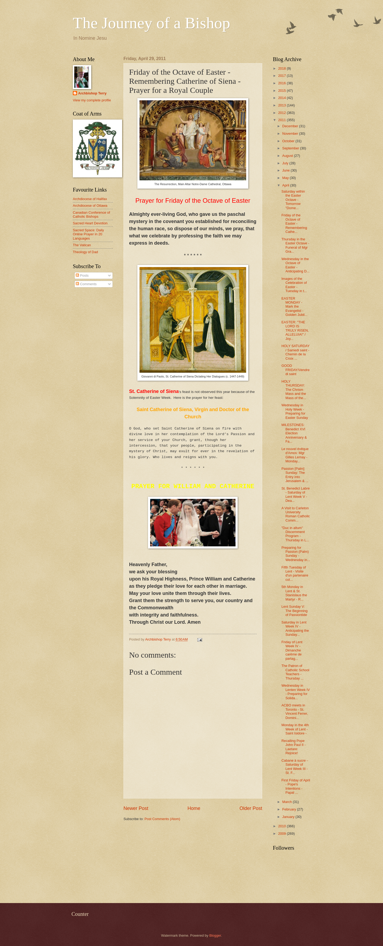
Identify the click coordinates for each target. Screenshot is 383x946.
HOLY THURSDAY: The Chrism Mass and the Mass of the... (293, 389)
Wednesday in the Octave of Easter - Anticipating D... (295, 265)
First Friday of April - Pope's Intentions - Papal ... (295, 786)
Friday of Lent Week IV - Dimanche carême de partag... (291, 650)
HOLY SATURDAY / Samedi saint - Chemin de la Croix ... (295, 352)
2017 (282, 76)
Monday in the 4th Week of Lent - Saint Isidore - (295, 729)
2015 (282, 91)
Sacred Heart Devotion (90, 223)
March (287, 802)
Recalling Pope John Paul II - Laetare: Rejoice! (293, 747)
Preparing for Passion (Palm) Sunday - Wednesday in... (295, 554)
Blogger (215, 935)
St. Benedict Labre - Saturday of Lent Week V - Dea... (295, 494)
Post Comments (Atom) (162, 819)
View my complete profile (92, 100)
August (288, 156)
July (285, 163)
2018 (282, 68)
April (286, 185)
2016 (282, 83)
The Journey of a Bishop (151, 23)
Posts (82, 275)
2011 (282, 120)
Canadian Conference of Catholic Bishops (91, 214)
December (290, 126)
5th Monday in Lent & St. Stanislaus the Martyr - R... (294, 593)
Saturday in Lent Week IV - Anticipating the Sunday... (295, 628)
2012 (282, 113)
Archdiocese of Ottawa (90, 206)
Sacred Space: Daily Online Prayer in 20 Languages (88, 234)
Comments (86, 284)
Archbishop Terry (92, 93)
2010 (282, 826)
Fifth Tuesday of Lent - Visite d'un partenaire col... (294, 573)
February (289, 809)
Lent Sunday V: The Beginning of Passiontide (294, 611)
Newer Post (135, 808)
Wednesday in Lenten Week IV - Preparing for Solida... (295, 691)
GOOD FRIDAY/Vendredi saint (295, 370)
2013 (282, 105)
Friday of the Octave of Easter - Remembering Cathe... (294, 223)
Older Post (251, 808)
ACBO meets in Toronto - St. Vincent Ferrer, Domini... (294, 711)
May (286, 178)
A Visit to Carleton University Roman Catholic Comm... (295, 514)
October (288, 141)
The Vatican (82, 245)
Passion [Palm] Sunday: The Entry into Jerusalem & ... (294, 475)
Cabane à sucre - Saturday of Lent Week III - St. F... (294, 766)
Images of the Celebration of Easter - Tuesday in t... (294, 285)
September (291, 148)
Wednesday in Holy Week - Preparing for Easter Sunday (294, 411)
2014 (282, 98)
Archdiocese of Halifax (90, 199)
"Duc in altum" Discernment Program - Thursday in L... (295, 534)
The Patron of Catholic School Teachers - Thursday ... (295, 672)
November (290, 134)
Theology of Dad (85, 252)
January (288, 817)
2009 (282, 834)
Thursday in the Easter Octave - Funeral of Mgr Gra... (295, 245)
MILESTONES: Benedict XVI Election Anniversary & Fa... (294, 433)
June (286, 170)
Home (193, 808)
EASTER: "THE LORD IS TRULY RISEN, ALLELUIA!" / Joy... (295, 330)
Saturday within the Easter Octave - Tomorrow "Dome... (293, 199)
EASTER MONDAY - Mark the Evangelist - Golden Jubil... (294, 306)
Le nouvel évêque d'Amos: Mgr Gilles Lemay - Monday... (295, 455)
